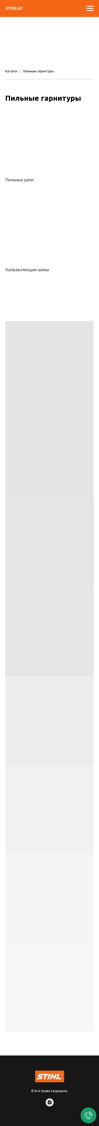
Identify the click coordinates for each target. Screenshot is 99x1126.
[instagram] (50, 1105)
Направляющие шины (27, 269)
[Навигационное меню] (90, 8)
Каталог (11, 71)
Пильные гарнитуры (38, 71)
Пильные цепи (19, 179)
